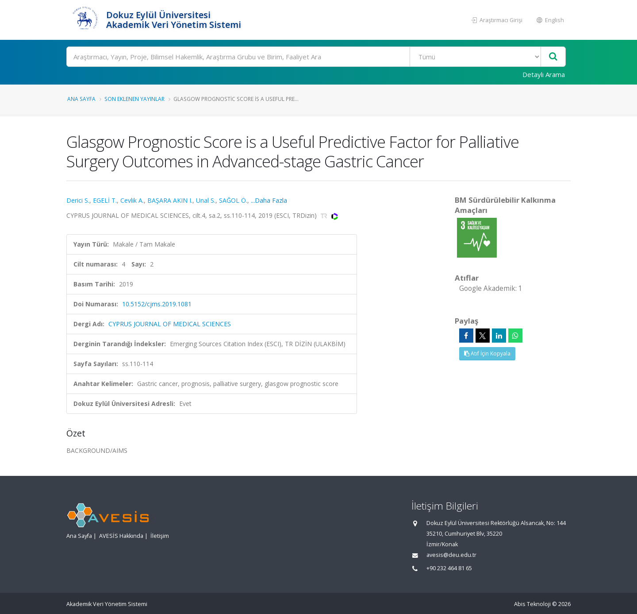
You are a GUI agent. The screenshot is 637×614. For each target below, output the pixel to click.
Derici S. (77, 200)
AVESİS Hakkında (121, 536)
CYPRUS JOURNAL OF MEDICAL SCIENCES (169, 324)
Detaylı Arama (543, 74)
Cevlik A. (132, 200)
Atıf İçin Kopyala (487, 353)
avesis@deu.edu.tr (451, 555)
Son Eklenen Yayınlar (134, 98)
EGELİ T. (105, 200)
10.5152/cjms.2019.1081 (157, 304)
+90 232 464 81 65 (449, 568)
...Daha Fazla (269, 200)
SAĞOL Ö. (233, 200)
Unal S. (205, 200)
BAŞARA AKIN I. (169, 200)
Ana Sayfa (81, 98)
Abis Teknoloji (532, 604)
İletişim (159, 536)
